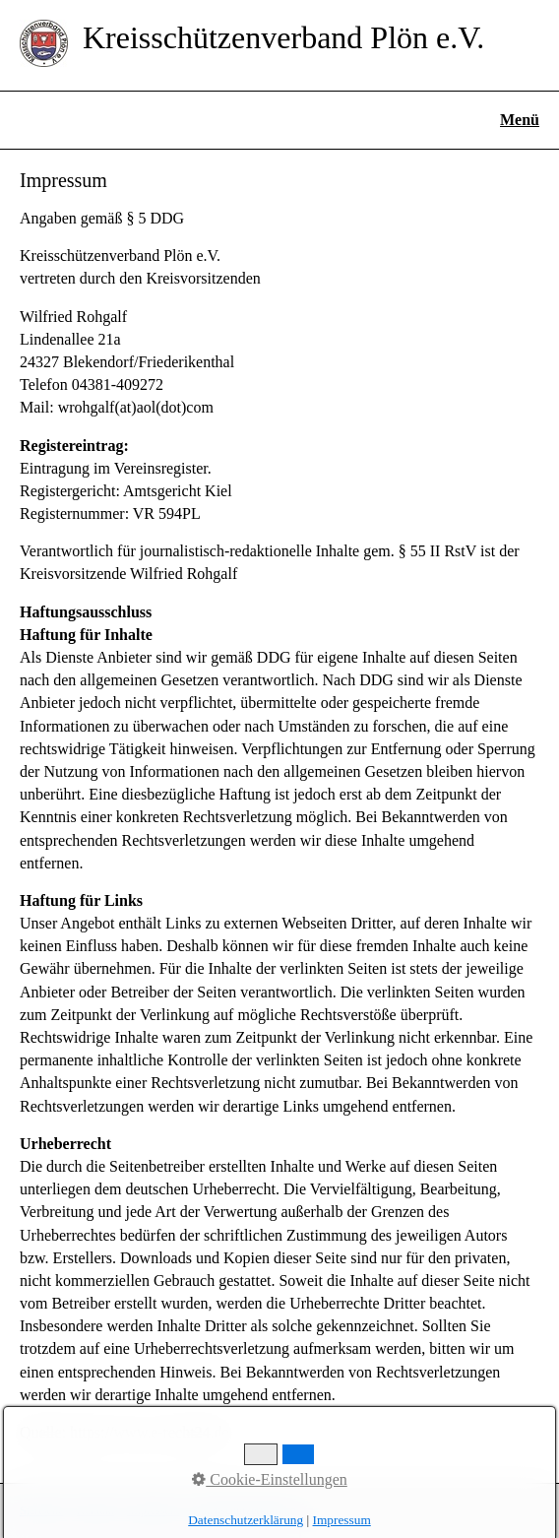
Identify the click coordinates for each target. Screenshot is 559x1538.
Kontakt (96, 1510)
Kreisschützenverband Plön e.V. (283, 37)
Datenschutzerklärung (244, 1510)
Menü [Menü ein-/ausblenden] (519, 119)
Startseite (42, 1510)
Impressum (153, 1510)
